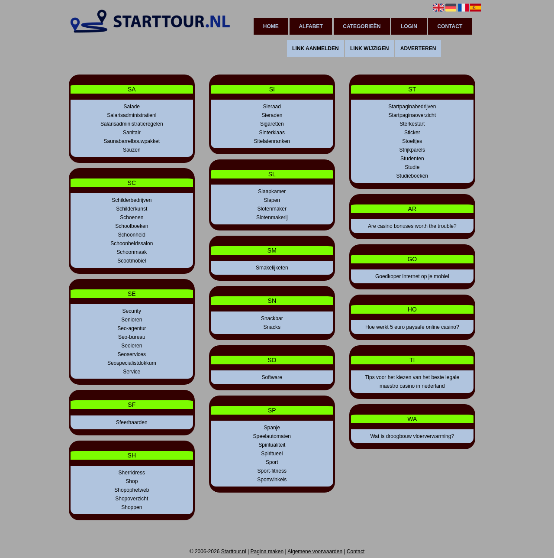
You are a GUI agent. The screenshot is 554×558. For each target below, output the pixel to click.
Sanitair (132, 133)
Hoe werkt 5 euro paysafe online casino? (412, 327)
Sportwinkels (272, 480)
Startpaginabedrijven (412, 107)
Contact (449, 26)
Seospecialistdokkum (131, 363)
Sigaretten (272, 124)
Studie (412, 167)
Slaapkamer (272, 191)
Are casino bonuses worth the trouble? (412, 226)
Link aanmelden (315, 48)
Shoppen (131, 507)
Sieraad (272, 107)
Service (131, 372)
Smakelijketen (272, 268)
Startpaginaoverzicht (412, 115)
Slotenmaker (272, 209)
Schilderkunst (131, 209)
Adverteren (418, 48)
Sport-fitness (272, 471)
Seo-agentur (131, 328)
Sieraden (271, 115)
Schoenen (131, 217)
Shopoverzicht (131, 499)
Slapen (272, 200)
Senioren (131, 320)
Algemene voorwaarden (314, 551)
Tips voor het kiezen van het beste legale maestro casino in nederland (412, 381)
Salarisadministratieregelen (131, 124)
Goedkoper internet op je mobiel (412, 276)
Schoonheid (131, 235)
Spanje (272, 428)
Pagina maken (266, 551)
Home (271, 26)
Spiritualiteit (271, 445)
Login (409, 26)
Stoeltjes (412, 141)
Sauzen (132, 150)
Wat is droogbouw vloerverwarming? (412, 436)
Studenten (412, 159)
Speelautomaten (272, 436)
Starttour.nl (233, 551)
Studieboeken (412, 176)
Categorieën (361, 26)
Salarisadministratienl (131, 115)
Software (272, 377)
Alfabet (310, 26)
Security (131, 311)
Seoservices (132, 354)
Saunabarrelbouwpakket (132, 141)
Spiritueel (272, 454)
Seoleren (131, 346)
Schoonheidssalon (131, 243)
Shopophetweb (131, 490)
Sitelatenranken (272, 141)
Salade (132, 107)
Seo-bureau (131, 337)
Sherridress (132, 473)
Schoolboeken (131, 226)
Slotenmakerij (272, 217)
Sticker (412, 133)
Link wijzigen (369, 48)
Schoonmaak (131, 252)
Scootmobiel (131, 261)
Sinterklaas (272, 133)
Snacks (272, 327)
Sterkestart (412, 124)
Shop (132, 481)
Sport (272, 462)
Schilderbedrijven (131, 200)
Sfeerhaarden (132, 422)
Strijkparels (412, 150)
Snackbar (272, 318)
